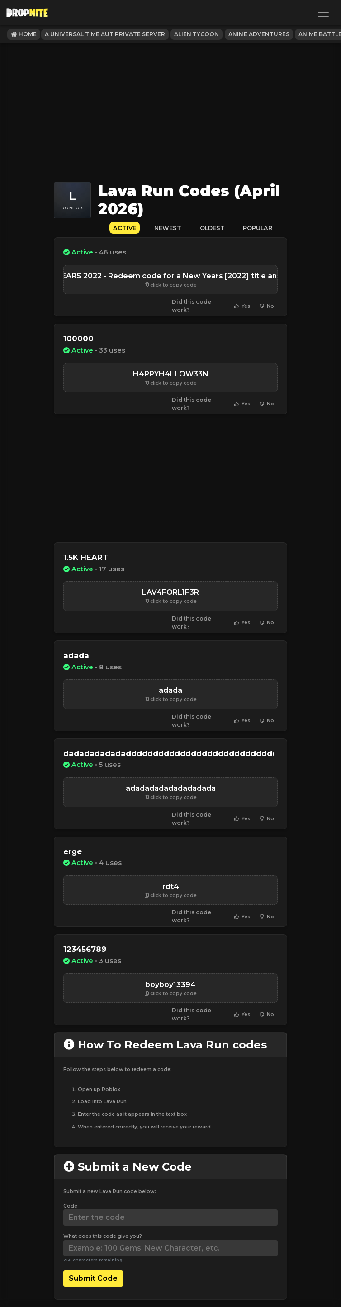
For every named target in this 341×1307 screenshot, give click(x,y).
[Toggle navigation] (323, 12)
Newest (167, 228)
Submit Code (93, 1278)
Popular (257, 228)
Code (70, 1206)
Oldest (212, 228)
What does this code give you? (102, 1236)
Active (124, 228)
